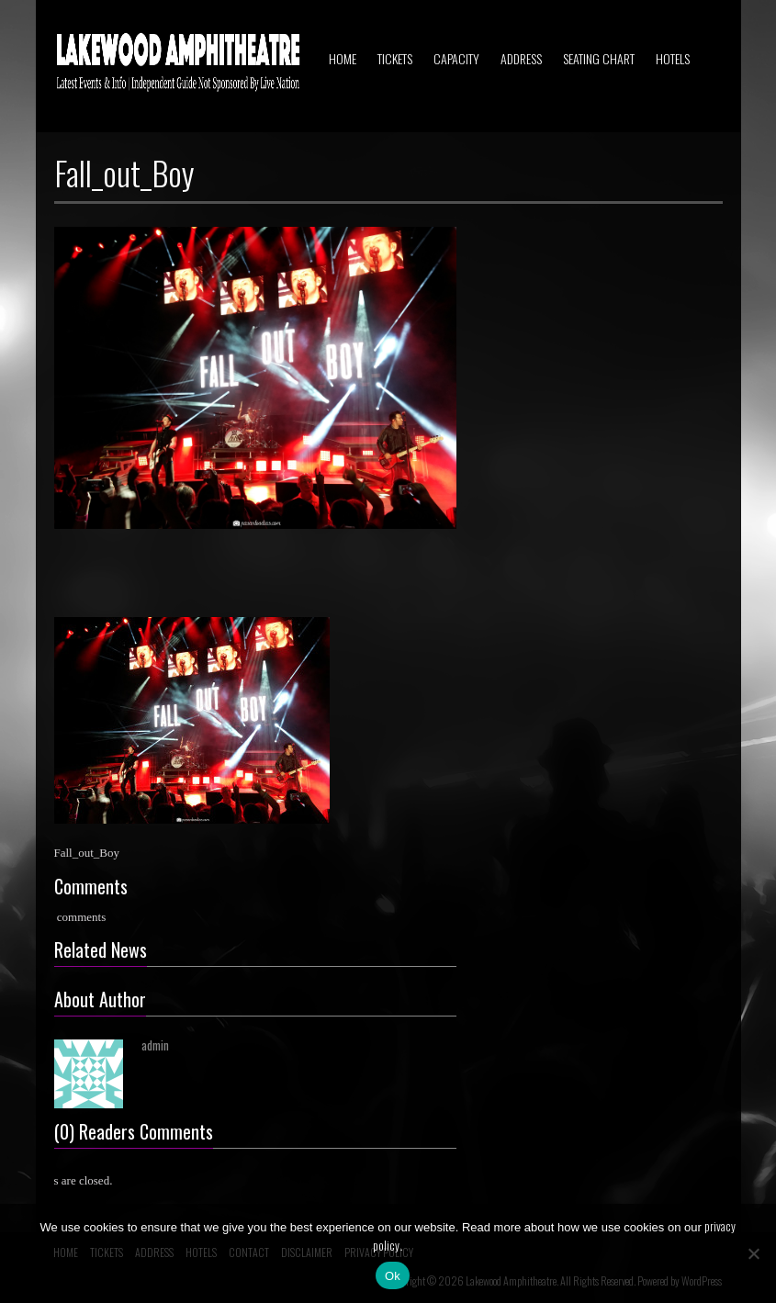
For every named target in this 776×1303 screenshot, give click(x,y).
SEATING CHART (599, 58)
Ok (392, 1276)
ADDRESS (521, 58)
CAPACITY (456, 58)
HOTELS (673, 58)
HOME (342, 58)
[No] (753, 1253)
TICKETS (394, 58)
